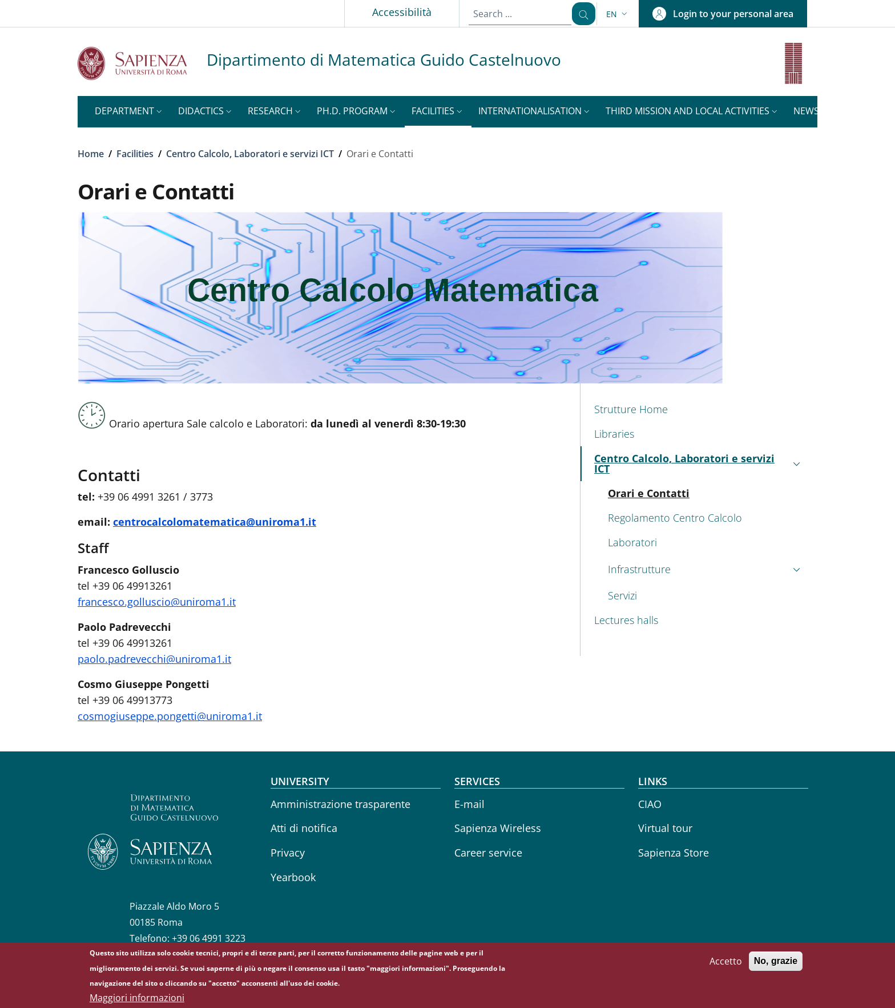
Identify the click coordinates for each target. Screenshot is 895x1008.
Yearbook (293, 877)
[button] (618, 14)
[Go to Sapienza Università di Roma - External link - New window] (142, 63)
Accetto (725, 963)
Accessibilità (394, 12)
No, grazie (775, 963)
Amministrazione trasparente (340, 804)
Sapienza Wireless (497, 828)
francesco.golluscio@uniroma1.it (157, 602)
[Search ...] (580, 13)
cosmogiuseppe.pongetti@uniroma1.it (170, 716)
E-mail (469, 804)
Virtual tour (665, 828)
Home (91, 153)
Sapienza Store (673, 852)
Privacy (288, 852)
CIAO (650, 804)
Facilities (135, 153)
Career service (488, 852)
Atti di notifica (304, 828)
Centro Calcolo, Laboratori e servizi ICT (250, 153)
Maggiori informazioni (137, 1000)
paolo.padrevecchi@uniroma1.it (154, 659)
